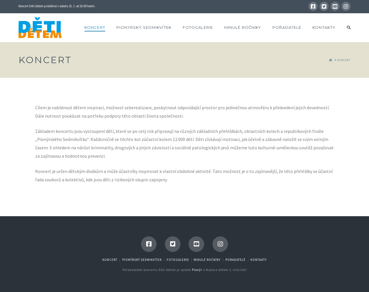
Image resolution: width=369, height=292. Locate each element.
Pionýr (197, 270)
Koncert (109, 260)
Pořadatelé (235, 260)
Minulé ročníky (207, 260)
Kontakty (259, 260)
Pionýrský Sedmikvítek (142, 260)
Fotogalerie (178, 260)
